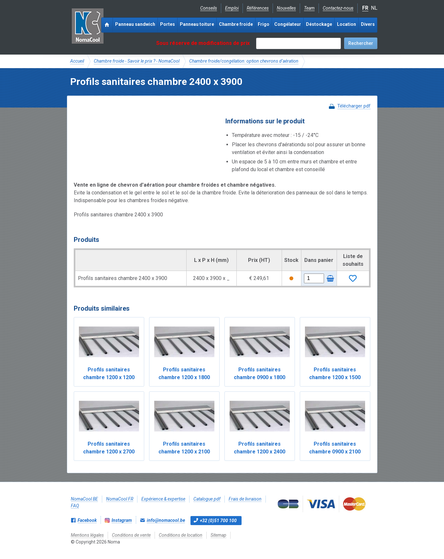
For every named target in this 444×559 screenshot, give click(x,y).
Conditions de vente (131, 535)
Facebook (87, 520)
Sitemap (218, 535)
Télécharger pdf (354, 106)
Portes (167, 24)
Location (346, 24)
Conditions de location (180, 535)
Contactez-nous (338, 8)
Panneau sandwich (135, 24)
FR (365, 8)
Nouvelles (286, 8)
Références (258, 8)
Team (309, 8)
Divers (368, 24)
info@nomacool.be (166, 520)
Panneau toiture (197, 24)
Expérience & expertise (163, 499)
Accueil (77, 61)
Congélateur (287, 24)
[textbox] (298, 43)
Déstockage (319, 24)
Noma (88, 26)
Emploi (232, 8)
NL (374, 8)
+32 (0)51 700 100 (218, 520)
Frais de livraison (245, 499)
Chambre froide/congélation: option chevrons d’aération (243, 61)
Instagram (122, 520)
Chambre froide (236, 24)
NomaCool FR (119, 499)
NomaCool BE (84, 499)
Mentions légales (87, 535)
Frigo (263, 24)
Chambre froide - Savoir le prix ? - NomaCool (136, 61)
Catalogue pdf (207, 499)
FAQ (75, 505)
